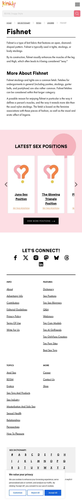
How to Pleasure (15, 433)
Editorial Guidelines (17, 309)
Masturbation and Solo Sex (21, 406)
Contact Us (49, 379)
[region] (35, 484)
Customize (17, 493)
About (10, 289)
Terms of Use (14, 323)
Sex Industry (13, 399)
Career (47, 372)
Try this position (21, 208)
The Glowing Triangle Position (51, 199)
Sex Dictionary (24, 23)
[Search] (77, 13)
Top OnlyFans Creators (55, 336)
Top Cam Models (52, 323)
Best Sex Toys (50, 350)
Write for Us (13, 330)
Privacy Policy (14, 316)
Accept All (53, 493)
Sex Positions (49, 296)
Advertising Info (15, 296)
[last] (6, 184)
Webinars (48, 316)
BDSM (10, 379)
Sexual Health (14, 413)
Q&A (46, 309)
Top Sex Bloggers (52, 302)
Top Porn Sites (50, 343)
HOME (9, 23)
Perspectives (13, 427)
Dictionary (48, 289)
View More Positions (41, 221)
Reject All (35, 493)
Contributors (13, 302)
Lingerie (50, 23)
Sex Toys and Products (18, 393)
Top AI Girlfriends (52, 330)
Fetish (38, 23)
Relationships (13, 420)
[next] (76, 184)
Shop (45, 386)
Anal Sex (11, 372)
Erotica (10, 386)
